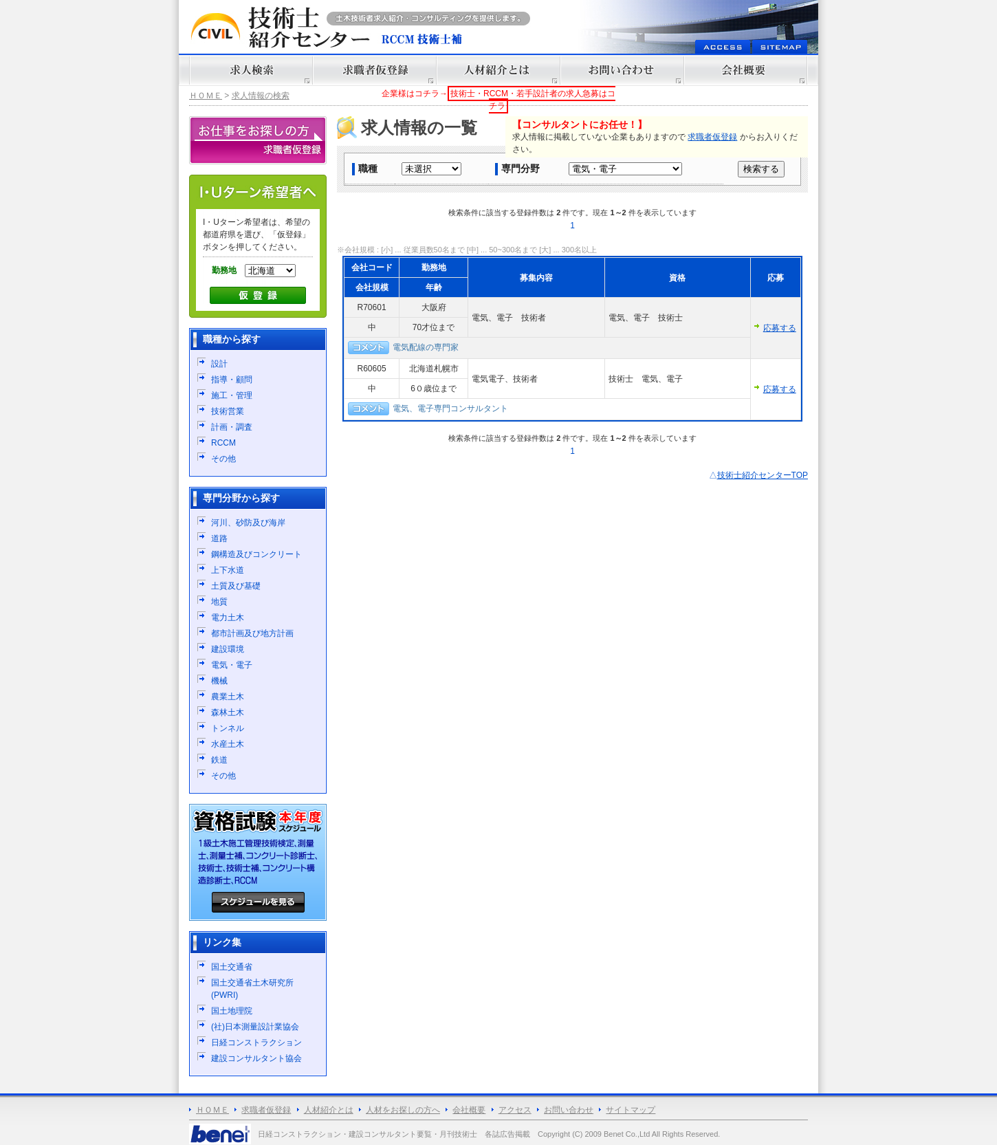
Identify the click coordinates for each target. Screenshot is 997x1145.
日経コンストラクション (256, 1042)
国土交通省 (231, 967)
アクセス (515, 1110)
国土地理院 (231, 1011)
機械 (219, 681)
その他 (223, 459)
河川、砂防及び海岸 (248, 522)
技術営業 (227, 411)
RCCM (223, 443)
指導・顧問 (231, 379)
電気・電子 (231, 665)
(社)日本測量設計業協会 (255, 1027)
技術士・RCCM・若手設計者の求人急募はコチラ (532, 100)
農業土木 (227, 696)
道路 (219, 538)
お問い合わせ (568, 1110)
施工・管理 (231, 395)
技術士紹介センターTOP (762, 475)
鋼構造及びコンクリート (256, 554)
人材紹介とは (328, 1110)
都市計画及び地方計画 (252, 633)
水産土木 (227, 744)
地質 (219, 602)
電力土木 (227, 617)
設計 (219, 364)
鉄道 (219, 760)
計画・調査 (231, 427)
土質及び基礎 (236, 586)
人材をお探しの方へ (403, 1110)
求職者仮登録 (712, 137)
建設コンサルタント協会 (256, 1058)
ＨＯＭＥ (205, 95)
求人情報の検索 (260, 95)
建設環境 (227, 649)
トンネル (227, 728)
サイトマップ (630, 1110)
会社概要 (468, 1110)
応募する (779, 328)
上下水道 (227, 570)
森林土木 (227, 712)
